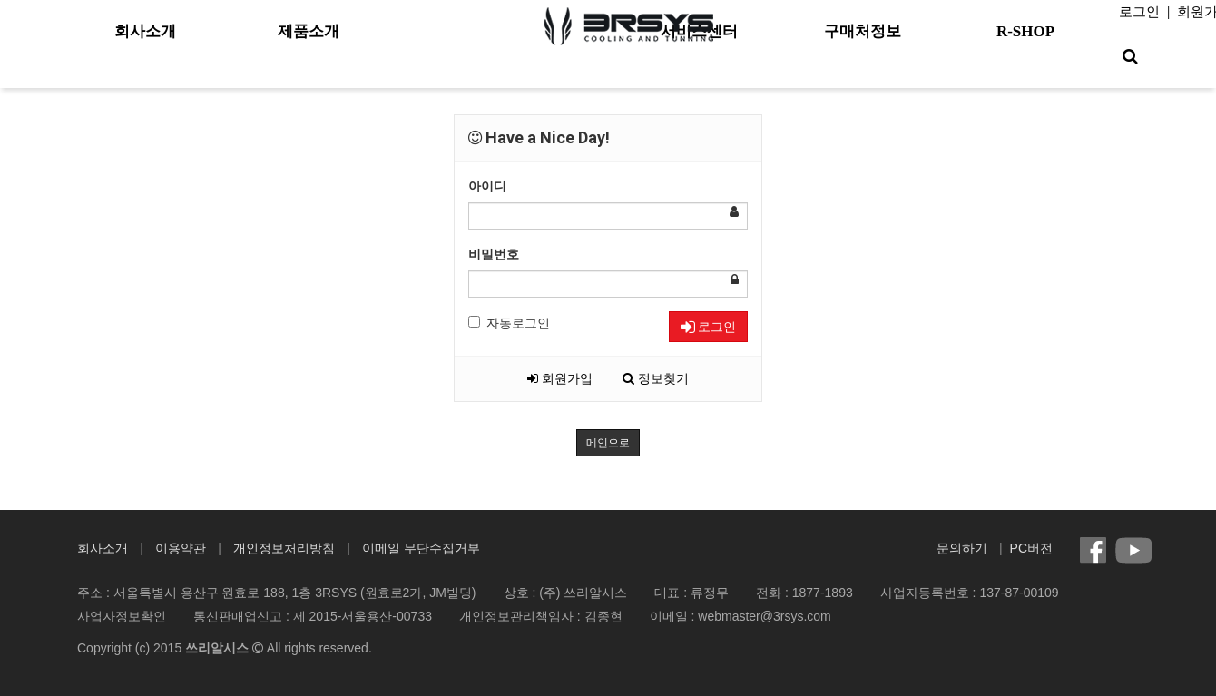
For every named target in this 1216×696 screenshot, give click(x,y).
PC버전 (1031, 548)
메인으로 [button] (608, 442)
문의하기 (962, 548)
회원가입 (560, 378)
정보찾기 (656, 378)
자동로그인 (509, 323)
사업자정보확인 (121, 616)
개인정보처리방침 (284, 548)
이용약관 (180, 548)
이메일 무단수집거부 (421, 548)
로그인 (1139, 12)
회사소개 (102, 548)
